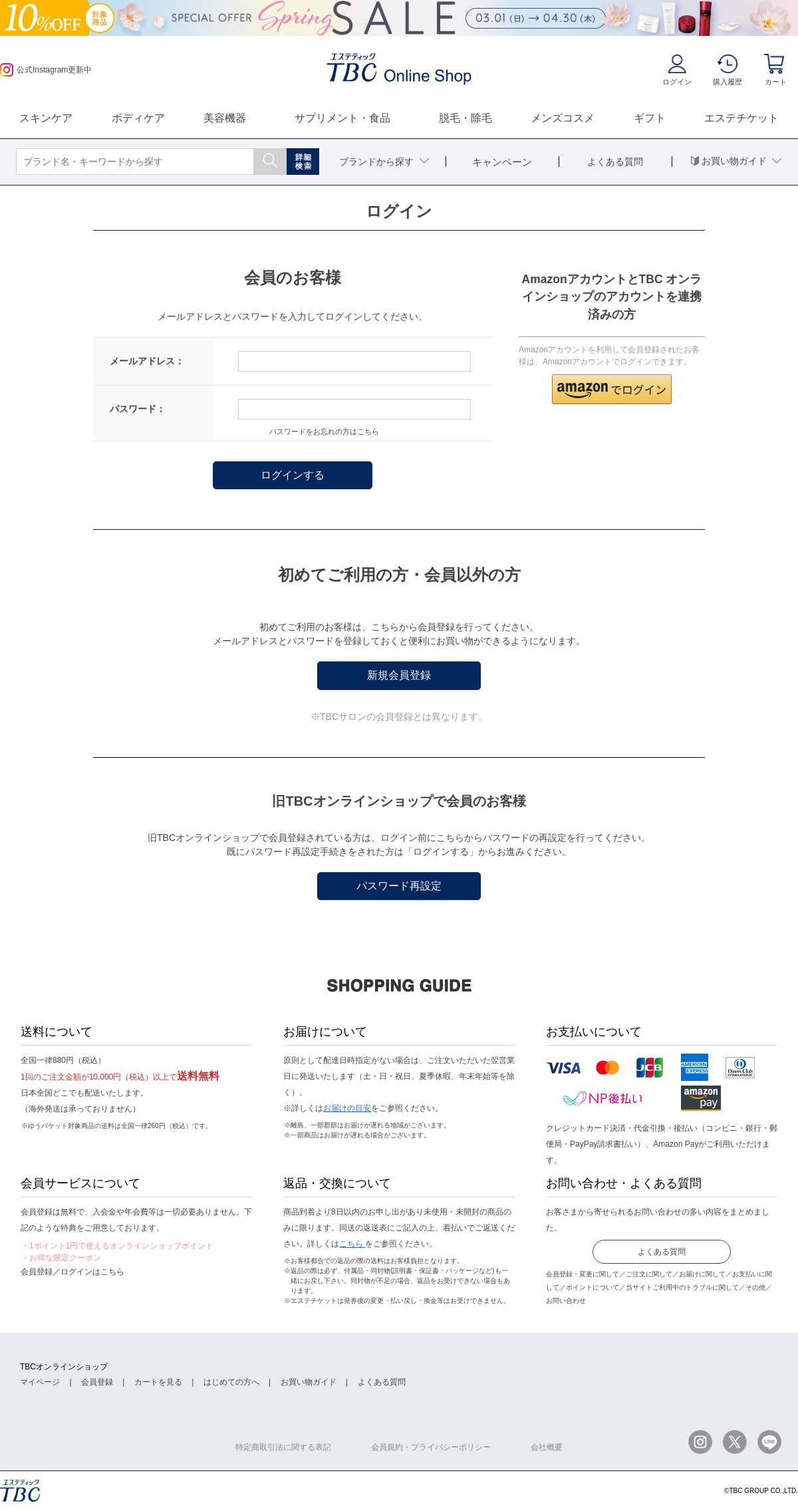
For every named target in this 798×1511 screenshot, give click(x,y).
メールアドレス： (147, 361)
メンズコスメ (563, 118)
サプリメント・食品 (342, 118)
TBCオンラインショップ (64, 1366)
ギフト (650, 118)
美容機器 (224, 118)
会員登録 (97, 1382)
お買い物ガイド (308, 1382)
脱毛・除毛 (465, 118)
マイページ (40, 1382)
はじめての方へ (231, 1382)
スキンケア (45, 118)
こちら (352, 1243)
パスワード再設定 (399, 885)
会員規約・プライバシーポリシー (431, 1447)
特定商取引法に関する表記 (283, 1447)
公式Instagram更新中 (46, 69)
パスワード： (138, 409)
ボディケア (138, 118)
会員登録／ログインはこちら (72, 1271)
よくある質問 (662, 1251)
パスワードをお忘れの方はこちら (324, 431)
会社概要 (547, 1447)
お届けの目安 (347, 1108)
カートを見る (158, 1382)
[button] (612, 389)
